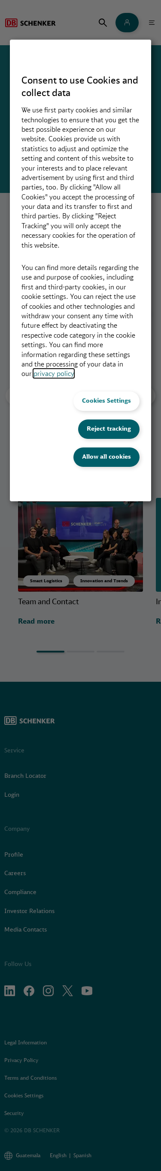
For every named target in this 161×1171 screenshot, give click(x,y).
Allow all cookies (106, 456)
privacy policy (53, 373)
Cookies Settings (106, 400)
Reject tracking (109, 428)
